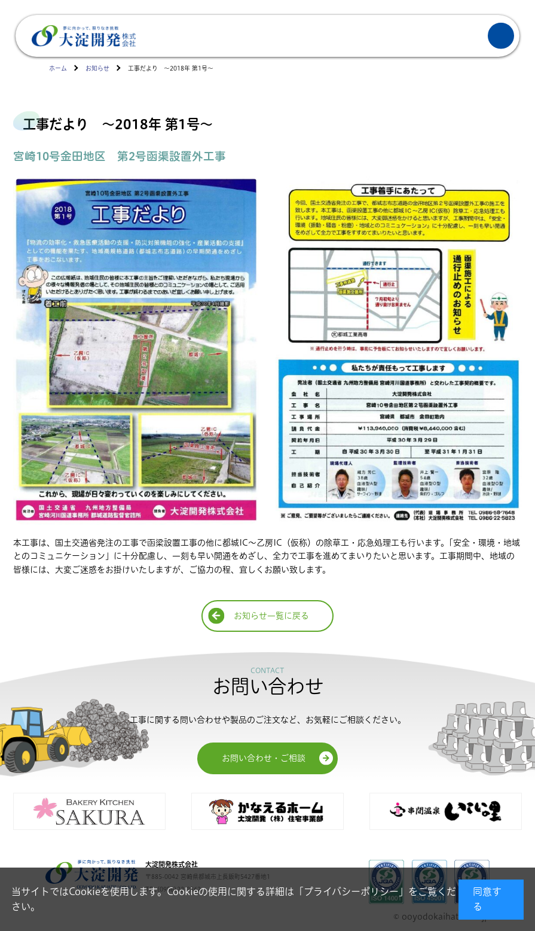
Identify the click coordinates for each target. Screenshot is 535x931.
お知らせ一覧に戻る (271, 615)
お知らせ (97, 68)
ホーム (58, 68)
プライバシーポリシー (351, 891)
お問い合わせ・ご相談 (263, 758)
